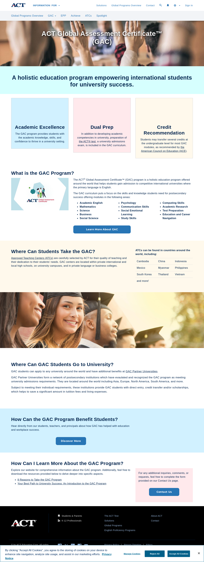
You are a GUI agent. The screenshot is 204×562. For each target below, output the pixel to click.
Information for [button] (46, 5)
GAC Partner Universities (141, 371)
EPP (63, 15)
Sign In (189, 5)
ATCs (88, 15)
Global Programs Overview (126, 5)
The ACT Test (111, 516)
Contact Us (164, 491)
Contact (150, 5)
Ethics (149, 544)
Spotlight (101, 15)
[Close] (198, 553)
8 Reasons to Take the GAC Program (40, 479)
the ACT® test (87, 141)
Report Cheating (132, 544)
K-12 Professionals (72, 520)
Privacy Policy (111, 544)
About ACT (156, 516)
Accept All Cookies (178, 553)
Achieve (75, 15)
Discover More (71, 440)
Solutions (101, 5)
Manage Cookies (132, 553)
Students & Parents (72, 516)
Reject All (155, 553)
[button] (177, 5)
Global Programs (113, 525)
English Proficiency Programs (119, 530)
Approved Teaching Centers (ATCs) (32, 258)
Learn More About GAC (102, 229)
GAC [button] (52, 15)
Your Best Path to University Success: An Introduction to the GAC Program (62, 483)
